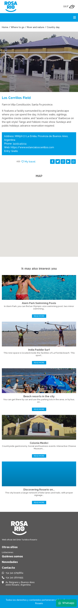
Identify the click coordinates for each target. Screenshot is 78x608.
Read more (39, 316)
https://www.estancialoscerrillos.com (32, 147)
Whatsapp (66, 602)
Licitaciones (7, 552)
